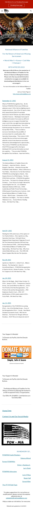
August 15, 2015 (7, 160)
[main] (16, 29)
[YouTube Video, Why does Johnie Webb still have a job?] (16, 216)
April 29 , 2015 (7, 231)
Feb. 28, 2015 (6, 260)
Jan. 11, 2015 (6, 303)
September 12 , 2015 (9, 101)
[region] (16, 4)
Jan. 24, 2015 (6, 278)
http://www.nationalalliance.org (22, 94)
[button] (2, 10)
